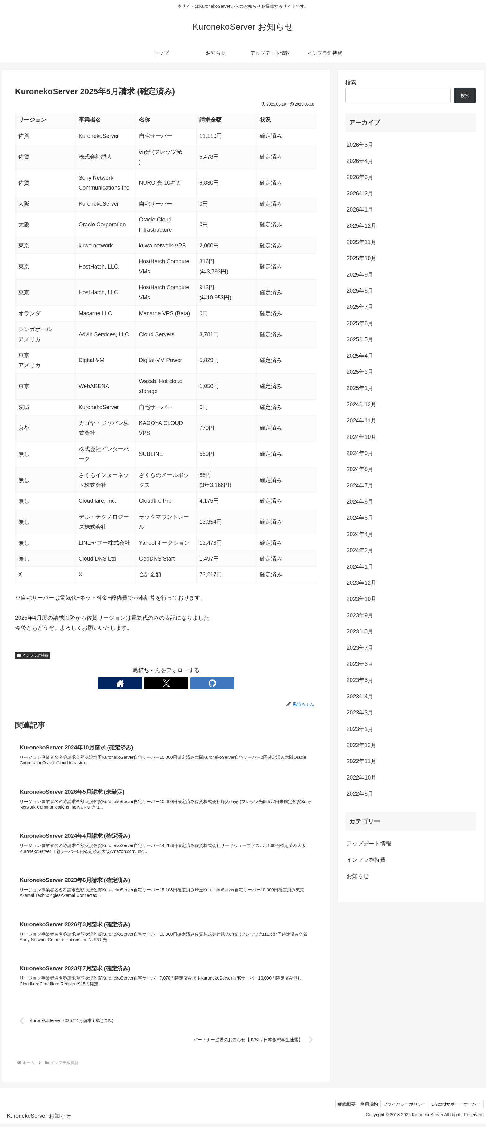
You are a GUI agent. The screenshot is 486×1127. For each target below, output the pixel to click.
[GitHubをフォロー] (180, 683)
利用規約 (365, 1107)
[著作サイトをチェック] (152, 683)
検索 (350, 83)
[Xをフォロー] (166, 683)
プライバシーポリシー (402, 1107)
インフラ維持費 (32, 655)
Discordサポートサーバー (455, 1107)
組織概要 (342, 1107)
